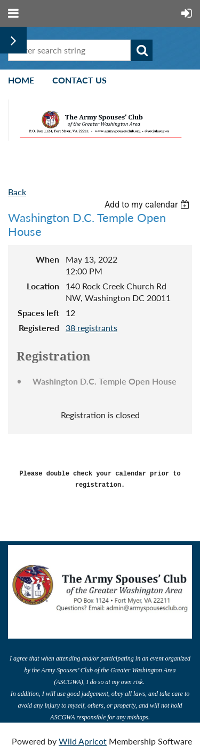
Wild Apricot (83, 738)
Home (21, 80)
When (47, 259)
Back (17, 192)
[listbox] (148, 204)
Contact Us (79, 80)
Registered (39, 328)
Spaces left (38, 313)
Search (142, 50)
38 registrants (91, 328)
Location (43, 286)
